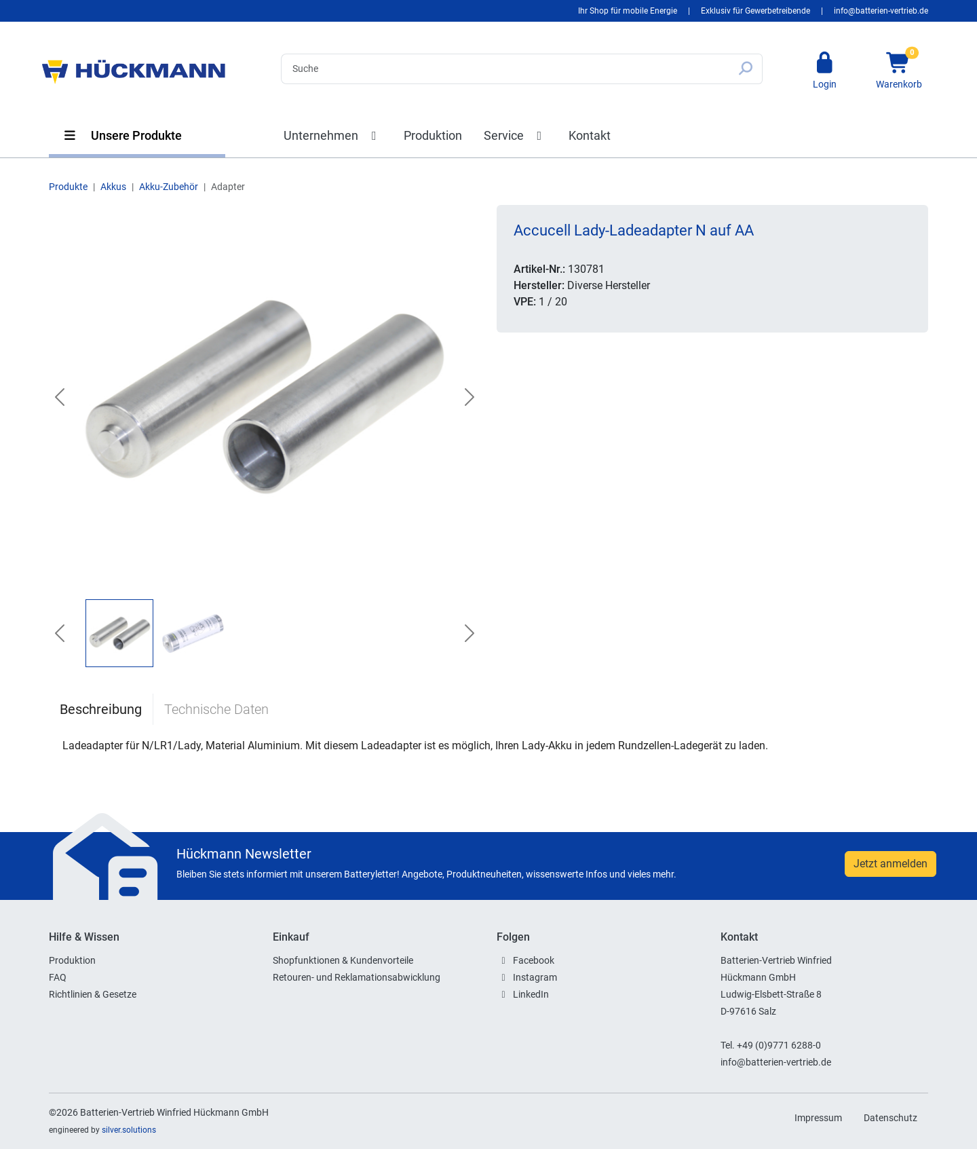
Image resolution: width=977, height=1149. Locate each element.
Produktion (433, 135)
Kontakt (590, 135)
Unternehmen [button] (333, 135)
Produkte (68, 186)
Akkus (113, 186)
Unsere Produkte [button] (122, 135)
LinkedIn (531, 994)
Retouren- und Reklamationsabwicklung (356, 977)
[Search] (505, 69)
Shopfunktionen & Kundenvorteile (343, 960)
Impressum (818, 1117)
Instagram (535, 977)
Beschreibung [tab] (101, 709)
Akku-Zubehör (168, 186)
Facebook (533, 960)
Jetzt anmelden (890, 863)
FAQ (57, 977)
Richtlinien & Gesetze (92, 994)
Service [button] (516, 135)
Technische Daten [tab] (216, 709)
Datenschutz (890, 1117)
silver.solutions (129, 1130)
